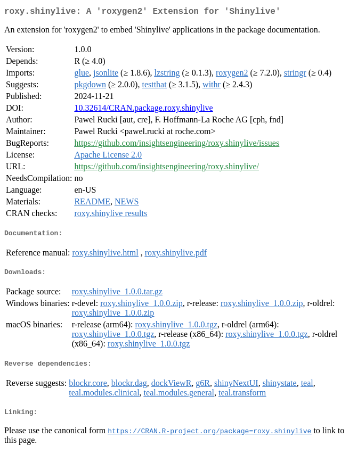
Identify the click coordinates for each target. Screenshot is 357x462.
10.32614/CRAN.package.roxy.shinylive (143, 109)
